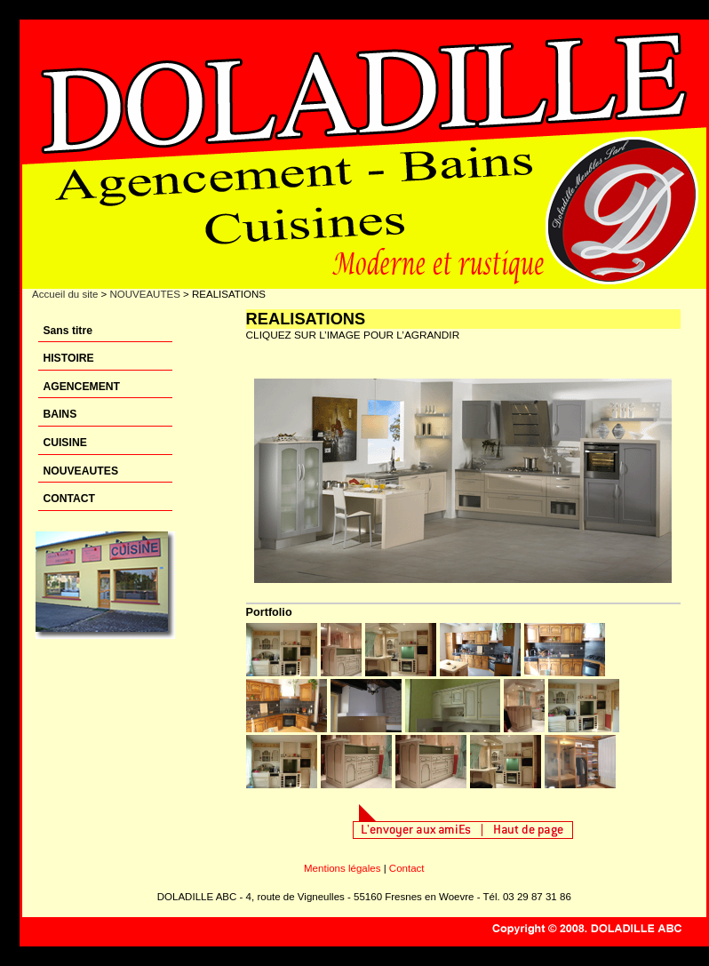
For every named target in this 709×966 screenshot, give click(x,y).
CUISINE (64, 442)
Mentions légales (342, 868)
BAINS (59, 414)
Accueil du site (65, 294)
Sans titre (67, 330)
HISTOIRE (68, 358)
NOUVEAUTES (144, 294)
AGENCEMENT (81, 386)
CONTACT (69, 498)
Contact (407, 868)
